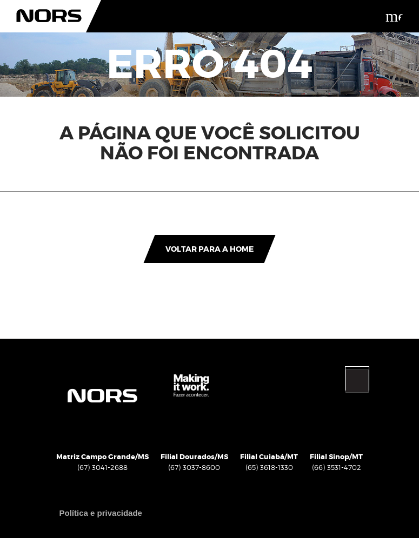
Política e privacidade (100, 512)
